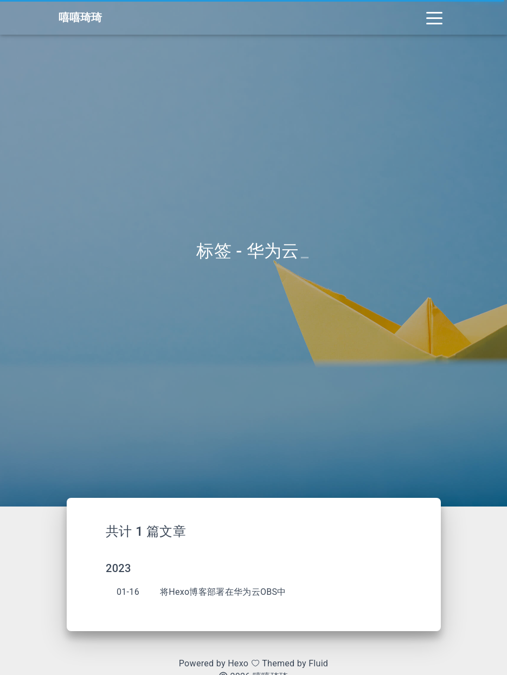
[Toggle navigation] (434, 17)
